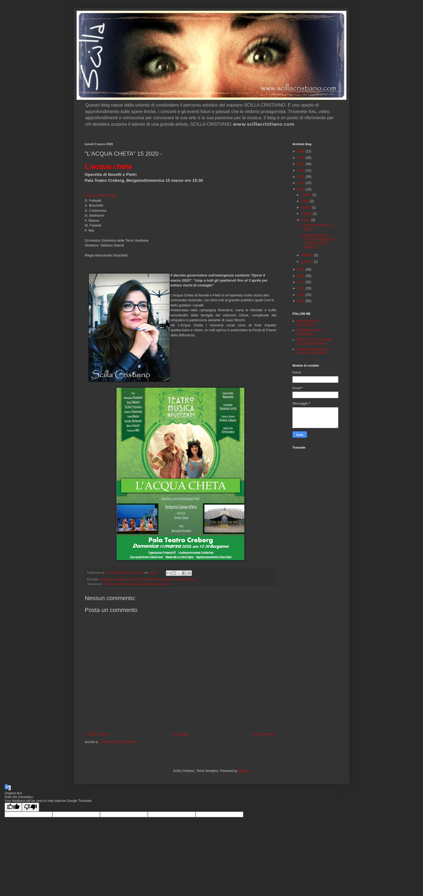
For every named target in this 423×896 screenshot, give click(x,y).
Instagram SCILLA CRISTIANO (309, 332)
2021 (302, 183)
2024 (302, 164)
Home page (180, 734)
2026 (302, 151)
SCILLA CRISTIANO (101, 195)
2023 (302, 170)
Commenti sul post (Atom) (118, 742)
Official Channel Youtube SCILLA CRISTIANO (314, 341)
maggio (307, 214)
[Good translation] (13, 807)
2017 (302, 282)
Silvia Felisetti (165, 579)
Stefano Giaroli (185, 579)
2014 (302, 301)
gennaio (307, 262)
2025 (302, 158)
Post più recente (98, 734)
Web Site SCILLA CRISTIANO (309, 323)
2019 (302, 269)
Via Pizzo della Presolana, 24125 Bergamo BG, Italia (137, 584)
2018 (302, 276)
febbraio (307, 255)
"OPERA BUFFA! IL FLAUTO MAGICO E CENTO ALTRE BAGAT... (317, 241)
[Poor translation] (30, 807)
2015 (302, 295)
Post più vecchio (263, 734)
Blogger (243, 771)
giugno (306, 207)
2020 (302, 189)
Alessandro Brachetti (113, 579)
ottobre (306, 195)
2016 (302, 288)
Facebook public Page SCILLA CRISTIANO (312, 351)
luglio (305, 201)
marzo (306, 220)
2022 (302, 177)
